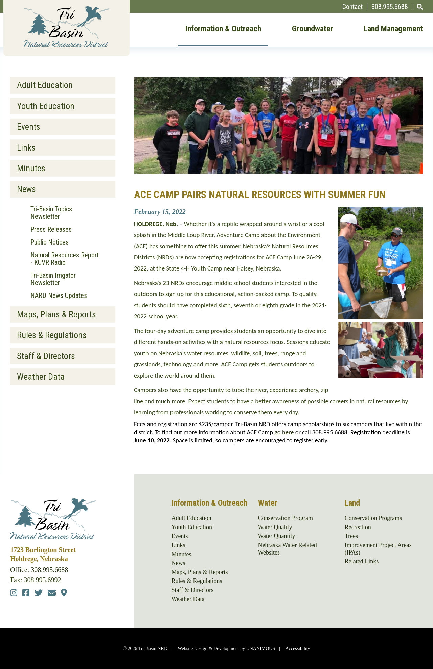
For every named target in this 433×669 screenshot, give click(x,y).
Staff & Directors (46, 356)
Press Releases (51, 229)
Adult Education (45, 85)
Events (28, 127)
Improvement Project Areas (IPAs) (378, 549)
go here (284, 432)
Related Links (362, 561)
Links (26, 148)
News (26, 189)
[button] (380, 316)
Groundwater (312, 29)
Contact (352, 6)
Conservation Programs (373, 518)
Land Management (393, 29)
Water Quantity (276, 536)
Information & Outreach (223, 29)
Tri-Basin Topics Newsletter (51, 213)
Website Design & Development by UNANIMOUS (226, 648)
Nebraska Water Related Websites (287, 549)
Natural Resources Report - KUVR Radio (64, 258)
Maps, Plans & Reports (56, 314)
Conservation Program (285, 518)
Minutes (31, 168)
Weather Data (41, 376)
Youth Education (45, 106)
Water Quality (275, 527)
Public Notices (49, 242)
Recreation (358, 527)
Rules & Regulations (52, 335)
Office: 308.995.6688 (39, 569)
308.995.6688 (389, 6)
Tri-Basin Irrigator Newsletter (53, 279)
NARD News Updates (58, 295)
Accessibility (297, 648)
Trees (351, 536)
